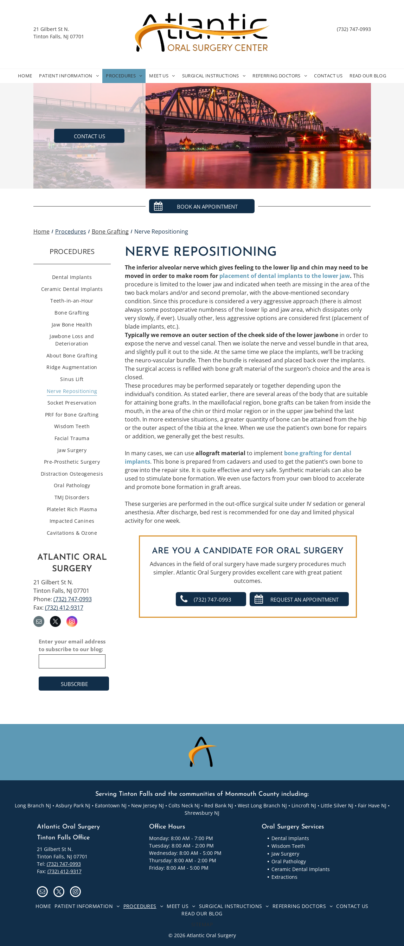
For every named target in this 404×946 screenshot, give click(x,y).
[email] (38, 622)
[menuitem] (25, 76)
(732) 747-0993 (354, 29)
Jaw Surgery (285, 853)
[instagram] (71, 622)
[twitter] (55, 622)
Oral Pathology (288, 861)
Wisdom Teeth (288, 846)
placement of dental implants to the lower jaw (284, 276)
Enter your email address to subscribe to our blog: (72, 645)
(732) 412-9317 (64, 607)
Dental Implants (290, 838)
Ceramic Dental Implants (300, 869)
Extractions (284, 877)
